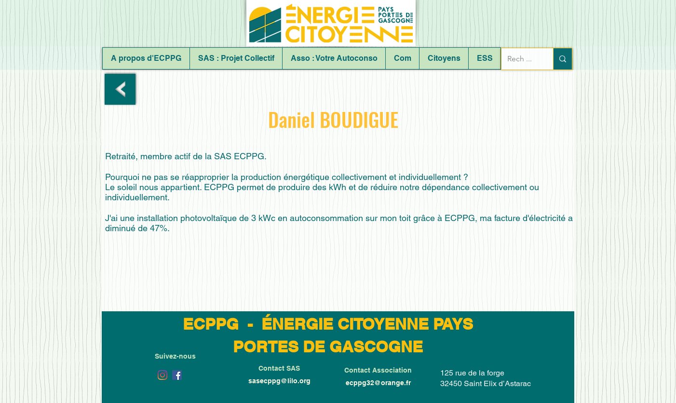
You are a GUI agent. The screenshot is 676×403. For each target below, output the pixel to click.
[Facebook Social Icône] (177, 375)
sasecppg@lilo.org (279, 381)
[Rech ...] (520, 58)
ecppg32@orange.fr (378, 383)
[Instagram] (162, 375)
